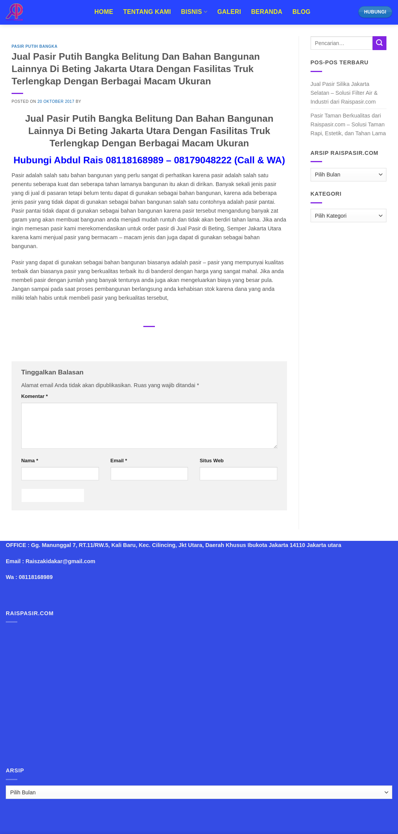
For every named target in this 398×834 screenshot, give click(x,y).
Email (119, 460)
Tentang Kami (147, 11)
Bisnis (194, 11)
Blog (301, 11)
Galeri (229, 11)
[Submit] (379, 43)
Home (103, 11)
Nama (29, 460)
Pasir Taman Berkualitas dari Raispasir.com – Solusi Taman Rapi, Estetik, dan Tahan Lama (348, 124)
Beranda (266, 11)
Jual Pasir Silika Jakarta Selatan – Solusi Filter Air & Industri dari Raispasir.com (344, 93)
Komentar (34, 396)
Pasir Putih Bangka (34, 46)
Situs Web (211, 460)
